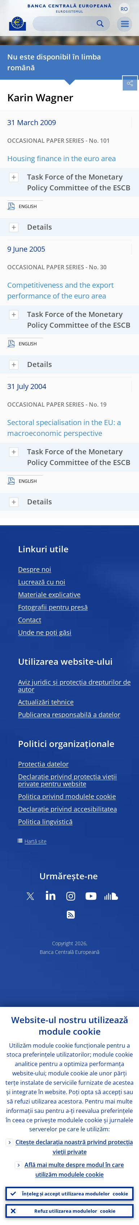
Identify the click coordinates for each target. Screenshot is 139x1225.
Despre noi (34, 569)
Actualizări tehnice (46, 702)
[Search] (65, 23)
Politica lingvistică (45, 821)
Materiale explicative (49, 594)
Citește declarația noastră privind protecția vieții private (74, 1147)
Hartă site (36, 841)
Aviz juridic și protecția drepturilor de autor (74, 686)
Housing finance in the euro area (61, 158)
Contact (29, 619)
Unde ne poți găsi (44, 632)
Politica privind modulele (67, 796)
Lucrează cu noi (41, 582)
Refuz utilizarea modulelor (75, 1211)
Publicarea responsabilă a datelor (69, 714)
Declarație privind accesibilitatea (67, 809)
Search (100, 23)
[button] (124, 8)
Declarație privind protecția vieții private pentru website (67, 780)
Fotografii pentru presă (53, 607)
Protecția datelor (43, 764)
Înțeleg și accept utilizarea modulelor (75, 1193)
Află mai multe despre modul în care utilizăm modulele (74, 1169)
